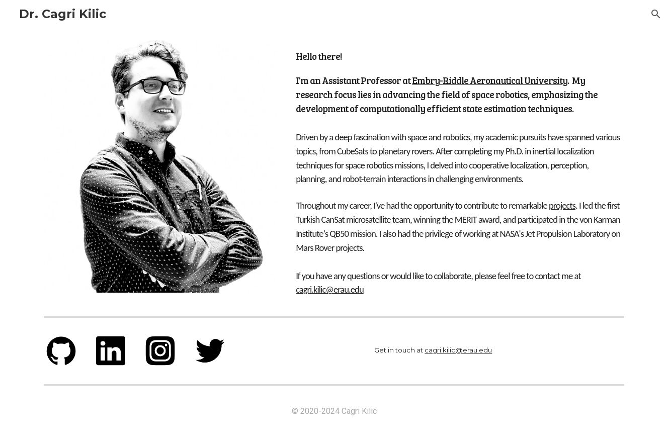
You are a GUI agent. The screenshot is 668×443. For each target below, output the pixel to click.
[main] (458, 80)
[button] (656, 14)
